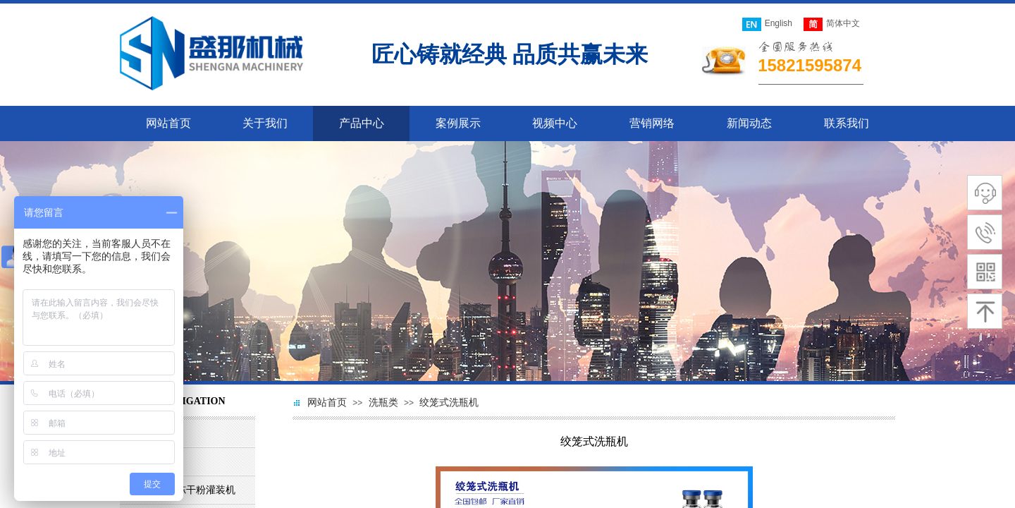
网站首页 (327, 402)
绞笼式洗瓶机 (449, 402)
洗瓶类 (383, 402)
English (767, 24)
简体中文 (832, 24)
